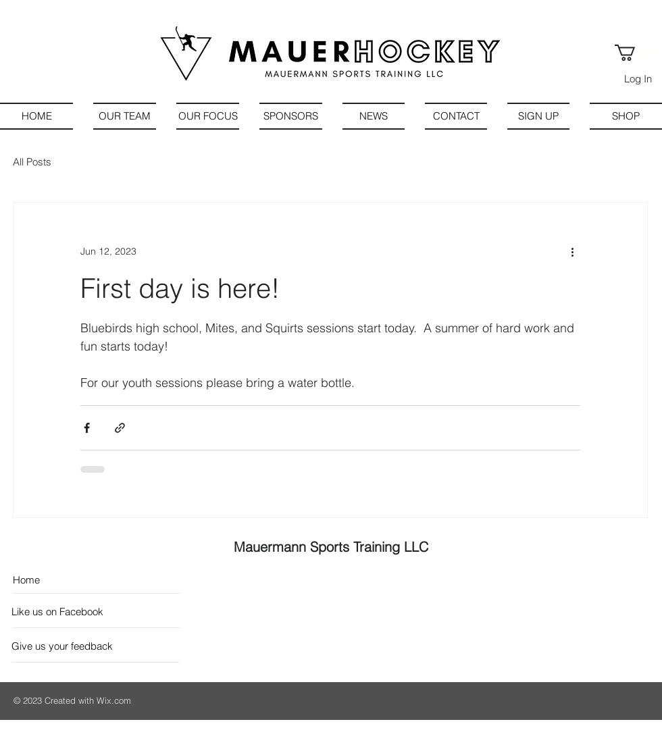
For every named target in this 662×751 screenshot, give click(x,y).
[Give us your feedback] (62, 646)
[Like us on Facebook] (71, 611)
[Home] (71, 580)
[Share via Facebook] (86, 427)
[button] (635, 53)
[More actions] (572, 251)
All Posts (32, 161)
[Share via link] (119, 427)
